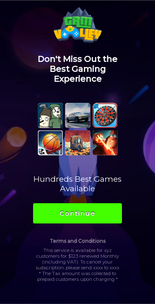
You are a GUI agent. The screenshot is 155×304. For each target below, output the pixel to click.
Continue (77, 213)
